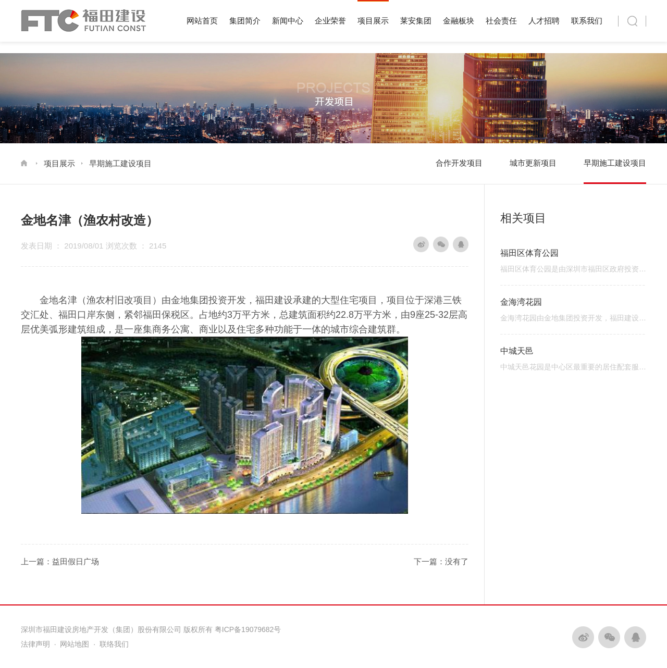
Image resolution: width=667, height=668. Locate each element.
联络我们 (114, 644)
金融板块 (458, 20)
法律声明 (35, 644)
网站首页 (202, 20)
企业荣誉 (330, 20)
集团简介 (245, 20)
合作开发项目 (459, 162)
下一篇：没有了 (441, 561)
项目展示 (373, 20)
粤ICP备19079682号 (248, 629)
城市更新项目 (533, 162)
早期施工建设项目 (120, 163)
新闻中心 (287, 20)
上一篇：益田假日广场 (60, 561)
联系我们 (586, 20)
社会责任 (501, 20)
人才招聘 (544, 20)
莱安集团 (415, 20)
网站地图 (74, 644)
